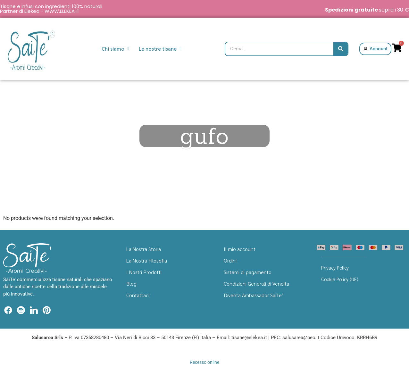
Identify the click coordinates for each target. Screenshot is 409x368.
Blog (131, 283)
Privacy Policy (335, 267)
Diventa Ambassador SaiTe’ (254, 295)
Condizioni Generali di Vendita (256, 283)
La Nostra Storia (143, 249)
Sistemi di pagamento (247, 272)
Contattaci (137, 295)
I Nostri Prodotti (144, 272)
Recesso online (204, 362)
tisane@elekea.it (249, 337)
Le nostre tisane (160, 48)
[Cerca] (340, 48)
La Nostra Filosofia (146, 260)
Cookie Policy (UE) (339, 279)
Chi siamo (115, 48)
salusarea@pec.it (300, 337)
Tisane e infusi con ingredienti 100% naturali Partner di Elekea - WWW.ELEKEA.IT (51, 8)
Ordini (230, 260)
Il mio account (239, 249)
